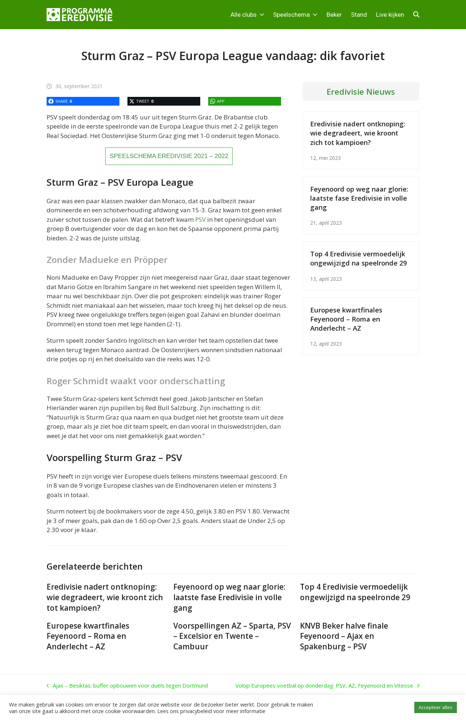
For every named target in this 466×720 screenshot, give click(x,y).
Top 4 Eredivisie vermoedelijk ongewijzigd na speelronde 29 (358, 258)
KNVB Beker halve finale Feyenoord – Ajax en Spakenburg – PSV (344, 636)
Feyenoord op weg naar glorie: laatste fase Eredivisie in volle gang (359, 198)
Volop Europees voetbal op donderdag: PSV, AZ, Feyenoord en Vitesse (327, 686)
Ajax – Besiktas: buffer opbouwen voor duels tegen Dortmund (127, 686)
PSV (200, 219)
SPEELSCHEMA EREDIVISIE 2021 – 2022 (169, 156)
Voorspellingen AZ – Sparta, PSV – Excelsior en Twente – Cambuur (232, 636)
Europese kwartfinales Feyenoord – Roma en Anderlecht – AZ (346, 319)
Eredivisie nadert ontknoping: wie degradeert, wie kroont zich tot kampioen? (357, 132)
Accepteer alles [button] (436, 707)
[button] (416, 14)
